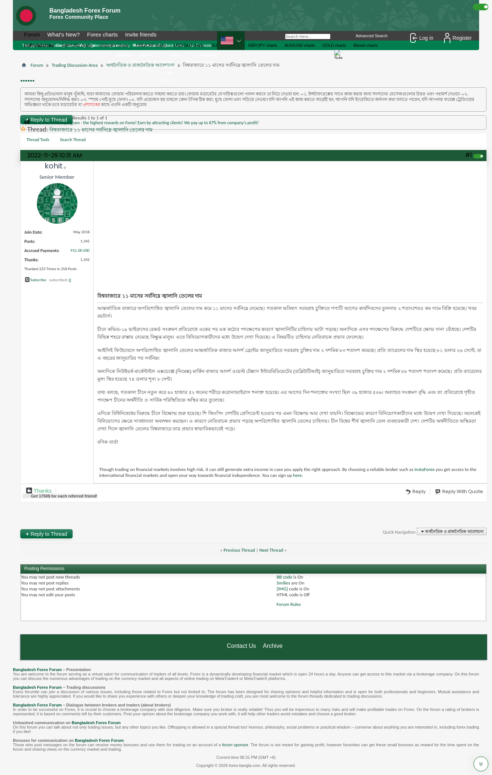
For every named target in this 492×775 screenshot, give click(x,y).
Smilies (283, 583)
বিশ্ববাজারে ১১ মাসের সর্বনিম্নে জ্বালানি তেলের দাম (101, 130)
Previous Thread (239, 550)
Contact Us (241, 646)
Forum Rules (289, 604)
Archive (272, 646)
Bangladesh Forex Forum (37, 669)
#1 (468, 155)
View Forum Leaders (170, 61)
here (297, 475)
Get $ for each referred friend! (64, 496)
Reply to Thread (46, 534)
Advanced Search (372, 36)
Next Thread (271, 550)
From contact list (39, 45)
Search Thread (73, 139)
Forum (32, 34)
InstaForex (425, 469)
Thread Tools (38, 139)
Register (458, 38)
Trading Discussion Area (74, 65)
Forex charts (102, 34)
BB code (285, 577)
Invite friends (141, 34)
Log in (421, 38)
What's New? (63, 34)
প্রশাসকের (91, 104)
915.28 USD (80, 250)
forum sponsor (235, 745)
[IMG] (282, 588)
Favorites (142, 69)
